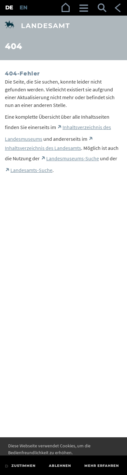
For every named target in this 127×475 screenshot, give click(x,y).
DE (9, 8)
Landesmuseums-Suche (72, 158)
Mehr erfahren (101, 466)
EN (23, 8)
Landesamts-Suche (31, 170)
